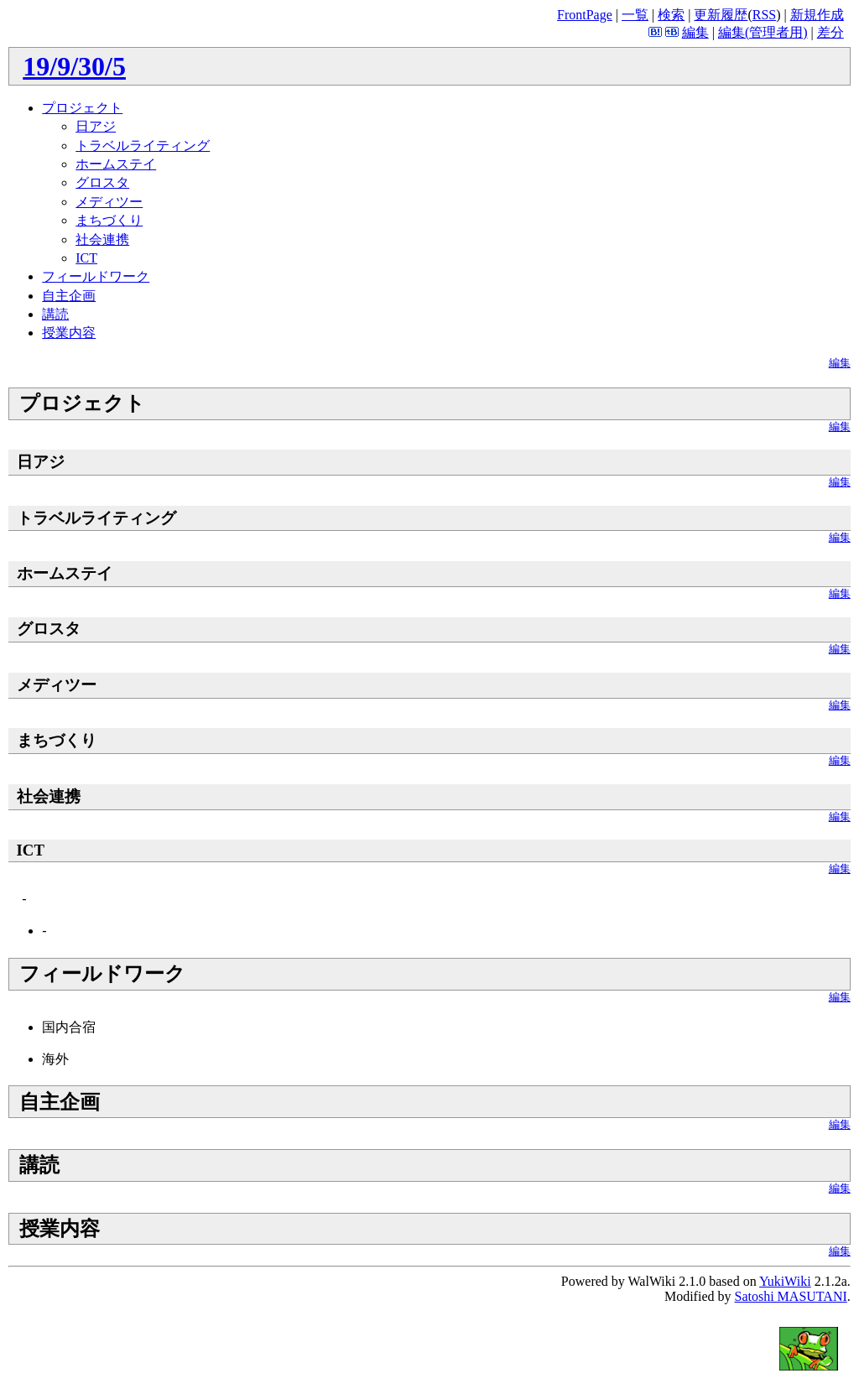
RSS (764, 15)
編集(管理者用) (763, 32)
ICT (86, 258)
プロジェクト (82, 108)
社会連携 (102, 239)
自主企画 (69, 296)
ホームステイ (115, 164)
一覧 (635, 15)
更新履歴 (720, 15)
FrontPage (584, 15)
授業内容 (69, 332)
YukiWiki (785, 1281)
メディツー (109, 202)
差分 (830, 32)
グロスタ (102, 182)
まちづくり (109, 220)
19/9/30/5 (74, 66)
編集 (695, 32)
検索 (671, 15)
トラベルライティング (142, 145)
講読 (55, 314)
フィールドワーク (95, 276)
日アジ (95, 126)
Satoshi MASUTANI (790, 1296)
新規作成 (817, 15)
